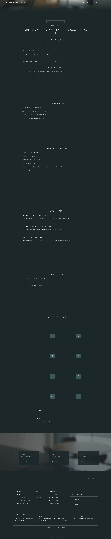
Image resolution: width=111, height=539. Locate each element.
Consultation (55, 488)
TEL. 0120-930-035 (43, 520)
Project (40, 488)
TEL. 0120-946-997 (19, 520)
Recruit (53, 497)
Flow (39, 491)
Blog (38, 494)
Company (54, 491)
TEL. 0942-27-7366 (62, 520)
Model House (24, 500)
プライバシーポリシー (50, 527)
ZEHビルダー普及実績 (60, 527)
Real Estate (23, 503)
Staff (53, 494)
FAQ (53, 500)
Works (21, 497)
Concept (22, 488)
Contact (54, 503)
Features (21, 491)
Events (21, 494)
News (38, 497)
